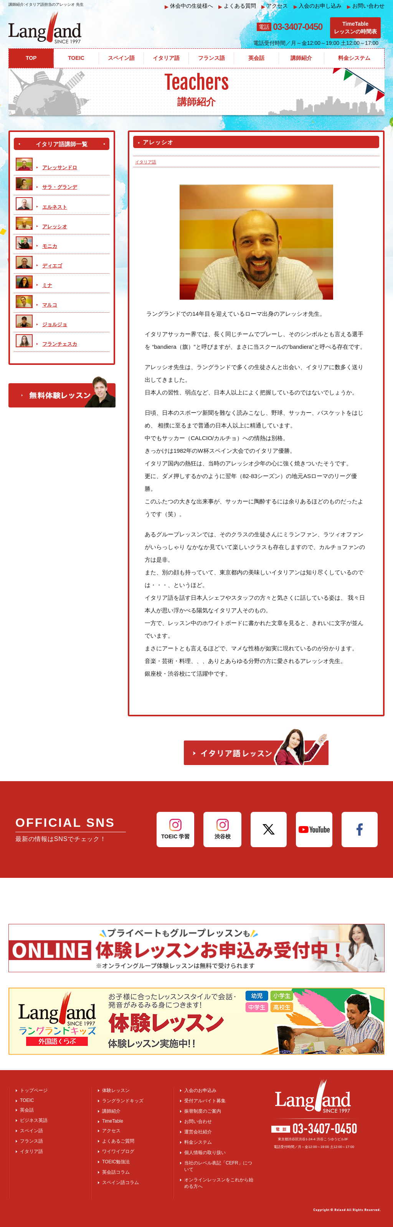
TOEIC (27, 1100)
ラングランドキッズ (123, 1100)
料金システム (198, 1142)
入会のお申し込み (318, 6)
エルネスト (54, 207)
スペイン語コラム (120, 1182)
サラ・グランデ (59, 187)
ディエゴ (52, 266)
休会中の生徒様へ (189, 6)
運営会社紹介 (198, 1132)
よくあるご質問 (118, 1141)
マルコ (49, 305)
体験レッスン (116, 1090)
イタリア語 (145, 162)
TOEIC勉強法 (116, 1161)
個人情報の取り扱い (205, 1152)
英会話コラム (116, 1172)
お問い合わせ (366, 6)
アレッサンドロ (59, 167)
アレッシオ (54, 226)
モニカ (49, 246)
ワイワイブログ (118, 1151)
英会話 (27, 1110)
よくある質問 (237, 6)
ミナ (47, 285)
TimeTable (112, 1121)
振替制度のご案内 (202, 1111)
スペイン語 (31, 1130)
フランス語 (31, 1141)
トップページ (34, 1090)
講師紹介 (111, 1111)
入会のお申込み (200, 1090)
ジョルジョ (54, 324)
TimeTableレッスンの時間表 (355, 28)
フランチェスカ (59, 344)
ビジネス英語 (34, 1120)
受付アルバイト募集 (205, 1100)
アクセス (274, 6)
